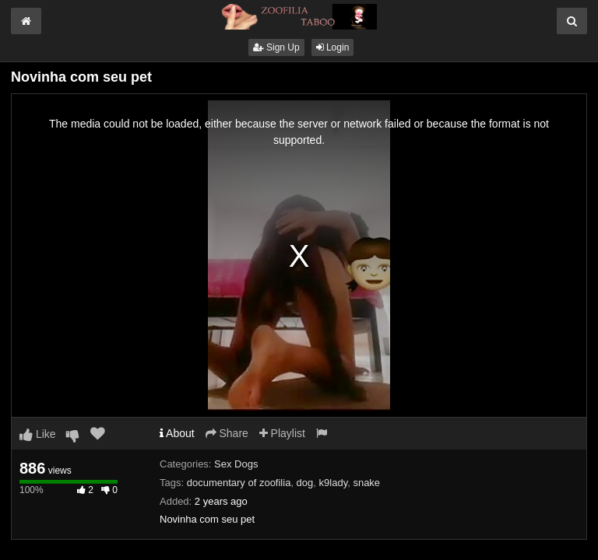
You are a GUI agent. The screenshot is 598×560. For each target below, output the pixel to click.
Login (333, 47)
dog (305, 482)
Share (227, 433)
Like (37, 434)
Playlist (282, 433)
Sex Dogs (236, 464)
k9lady (333, 482)
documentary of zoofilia (239, 482)
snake (366, 482)
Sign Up (276, 47)
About (177, 433)
